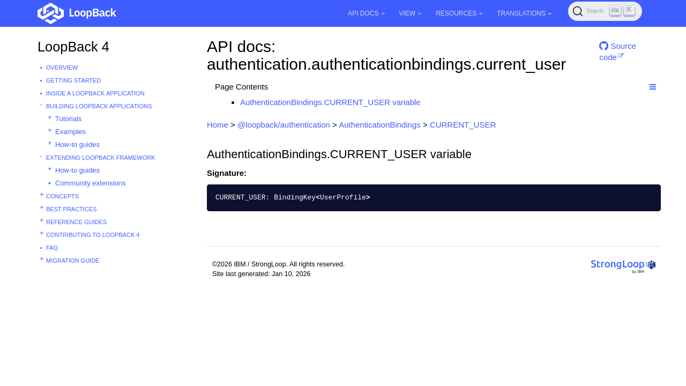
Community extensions (90, 183)
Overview (62, 67)
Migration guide (72, 260)
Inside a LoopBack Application (95, 93)
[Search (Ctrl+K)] (605, 11)
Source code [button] (617, 50)
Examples (70, 132)
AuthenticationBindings (380, 124)
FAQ (52, 247)
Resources (459, 13)
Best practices (71, 209)
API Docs (366, 13)
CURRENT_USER (463, 124)
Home (217, 124)
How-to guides (77, 144)
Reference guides (76, 222)
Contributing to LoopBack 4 (92, 235)
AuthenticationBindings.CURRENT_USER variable (330, 102)
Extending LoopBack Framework (100, 157)
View (410, 13)
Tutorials (68, 119)
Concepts (62, 196)
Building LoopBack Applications (99, 106)
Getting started (73, 80)
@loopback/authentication (283, 124)
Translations (524, 13)
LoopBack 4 (73, 46)
